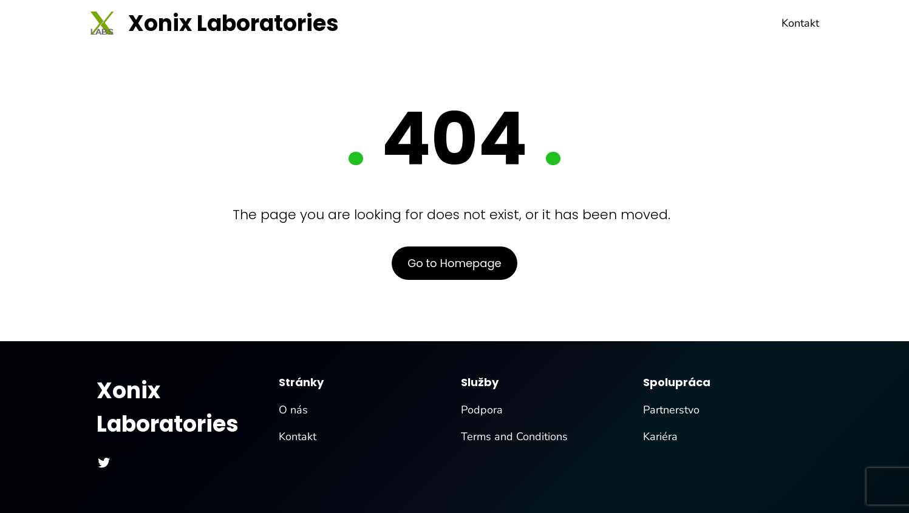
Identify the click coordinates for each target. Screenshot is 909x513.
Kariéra (660, 436)
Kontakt (297, 436)
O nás (293, 410)
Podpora (482, 410)
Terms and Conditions (514, 436)
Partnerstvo (671, 410)
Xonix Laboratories (233, 23)
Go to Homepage (454, 263)
